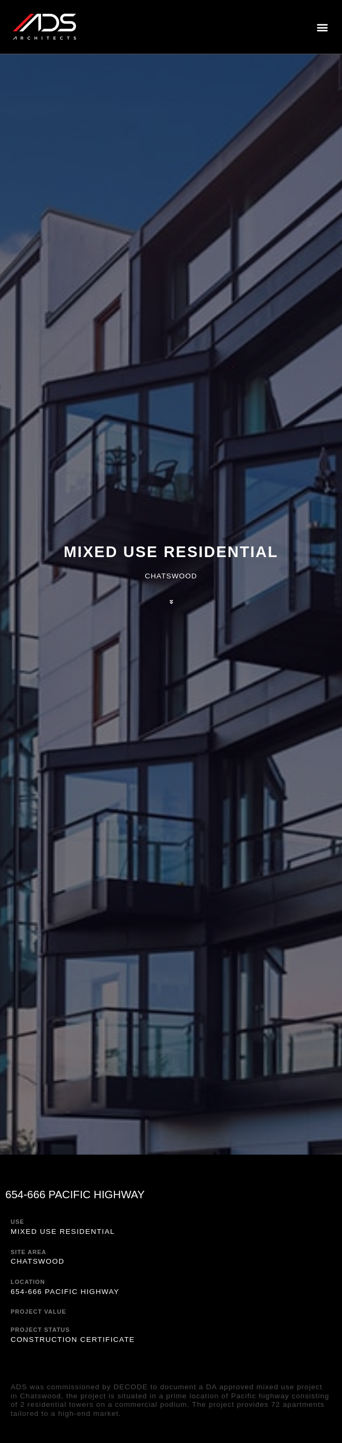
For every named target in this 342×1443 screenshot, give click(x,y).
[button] (322, 27)
